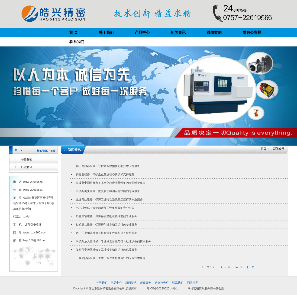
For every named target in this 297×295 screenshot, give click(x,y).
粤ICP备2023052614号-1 (162, 288)
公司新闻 (26, 159)
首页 (53, 151)
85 (241, 267)
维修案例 (214, 32)
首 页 (73, 32)
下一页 (250, 267)
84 (236, 267)
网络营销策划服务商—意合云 (206, 288)
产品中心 (142, 32)
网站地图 (192, 282)
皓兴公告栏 (252, 32)
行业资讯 (26, 167)
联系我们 (76, 42)
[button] (22, 96)
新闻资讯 (178, 32)
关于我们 (106, 32)
